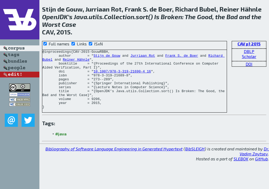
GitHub (261, 170)
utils (95, 16)
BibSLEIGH (195, 160)
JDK (62, 16)
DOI (249, 63)
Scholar (249, 56)
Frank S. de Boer (181, 57)
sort (142, 16)
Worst (51, 24)
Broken (171, 16)
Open (49, 16)
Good (204, 16)
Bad (232, 16)
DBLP (249, 51)
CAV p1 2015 (249, 43)
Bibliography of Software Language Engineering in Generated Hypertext (114, 160)
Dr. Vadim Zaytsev (254, 163)
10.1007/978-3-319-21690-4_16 (122, 76)
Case (69, 24)
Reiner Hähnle (76, 61)
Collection (119, 16)
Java (80, 16)
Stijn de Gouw (107, 57)
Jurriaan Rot (142, 57)
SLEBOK (241, 170)
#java (60, 145)
